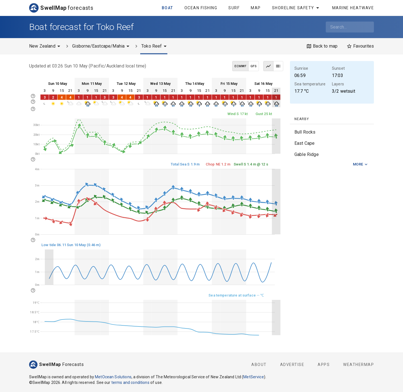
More (360, 164)
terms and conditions (130, 382)
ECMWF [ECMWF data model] (240, 66)
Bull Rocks (305, 132)
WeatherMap (358, 364)
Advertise (292, 364)
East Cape (304, 143)
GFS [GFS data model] (254, 66)
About (259, 364)
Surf (234, 8)
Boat (167, 8)
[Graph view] (268, 66)
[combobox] (350, 27)
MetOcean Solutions (113, 377)
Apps (324, 364)
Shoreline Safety (296, 7)
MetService (253, 377)
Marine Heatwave (353, 8)
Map (256, 8)
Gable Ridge (306, 154)
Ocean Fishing (200, 8)
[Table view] (278, 66)
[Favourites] (360, 46)
